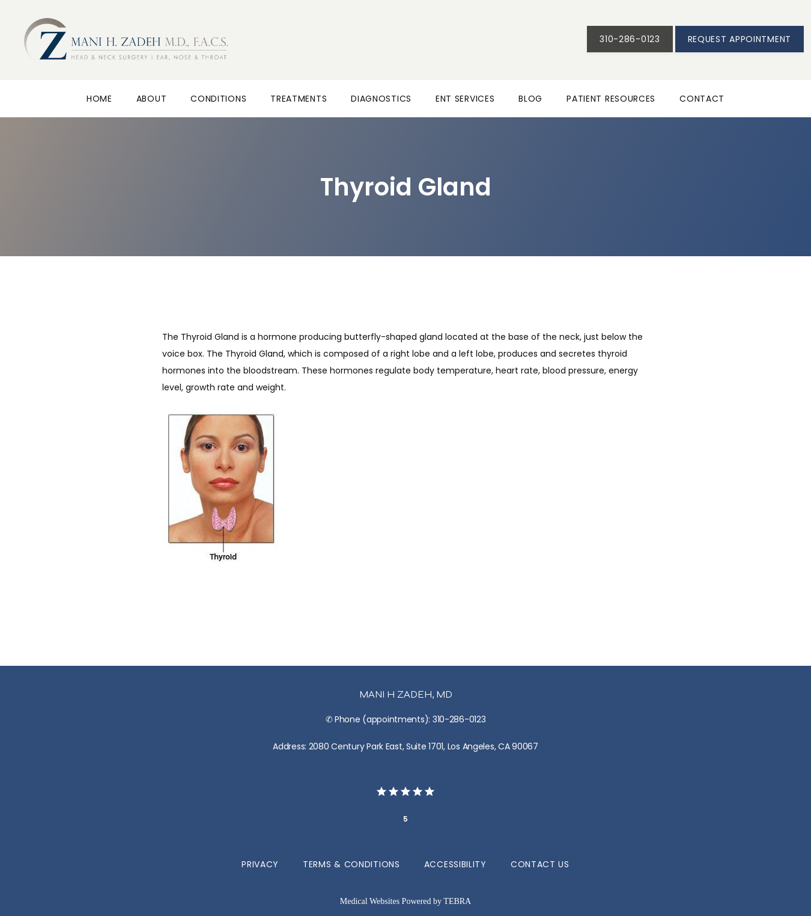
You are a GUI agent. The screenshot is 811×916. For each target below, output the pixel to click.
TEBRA (457, 901)
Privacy (260, 864)
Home (99, 99)
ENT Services (465, 99)
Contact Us (540, 864)
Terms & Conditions (351, 864)
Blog (530, 99)
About (151, 99)
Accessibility (455, 864)
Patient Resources (610, 99)
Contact (701, 99)
